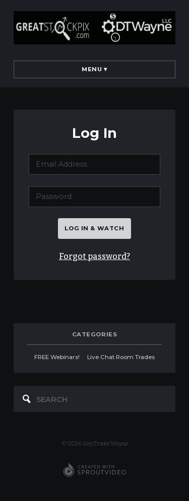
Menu (94, 69)
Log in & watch (94, 228)
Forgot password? (94, 256)
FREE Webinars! (57, 357)
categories (94, 334)
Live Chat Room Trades (121, 357)
